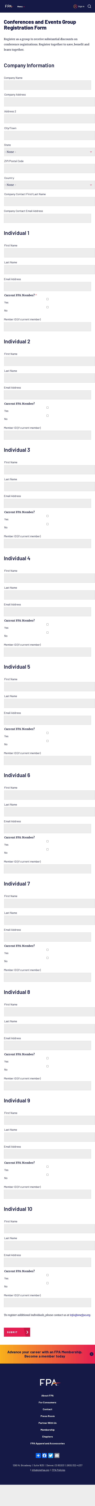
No (5, 310)
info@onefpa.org (80, 1315)
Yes (6, 302)
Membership (48, 1429)
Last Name (10, 262)
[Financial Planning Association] (8, 6)
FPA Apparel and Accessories (47, 1443)
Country (9, 178)
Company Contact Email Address (23, 211)
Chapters (47, 1436)
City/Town (10, 128)
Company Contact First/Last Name (25, 194)
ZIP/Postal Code (14, 161)
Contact (47, 1409)
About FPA (47, 1395)
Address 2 (10, 111)
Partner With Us (48, 1422)
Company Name (13, 77)
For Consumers (47, 1402)
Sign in (81, 6)
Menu (20, 6)
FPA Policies (58, 1469)
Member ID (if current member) (22, 319)
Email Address (12, 279)
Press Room (48, 1415)
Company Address (15, 94)
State (7, 144)
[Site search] (89, 6)
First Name (10, 245)
